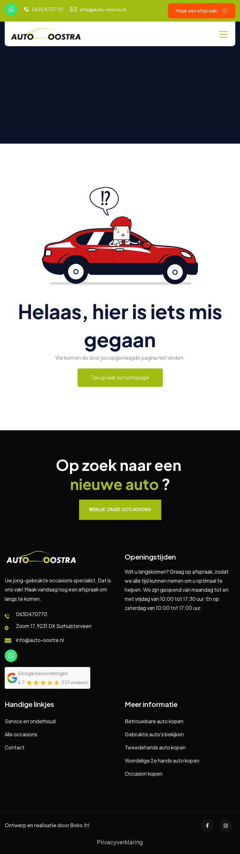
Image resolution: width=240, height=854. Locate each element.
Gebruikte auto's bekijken (154, 734)
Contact (14, 747)
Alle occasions (21, 734)
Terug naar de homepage (120, 377)
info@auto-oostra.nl (103, 9)
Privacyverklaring (120, 842)
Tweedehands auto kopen (155, 747)
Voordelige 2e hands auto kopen (162, 760)
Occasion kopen (143, 773)
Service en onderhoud (30, 721)
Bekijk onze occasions (120, 509)
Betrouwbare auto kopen (154, 721)
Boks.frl (79, 825)
